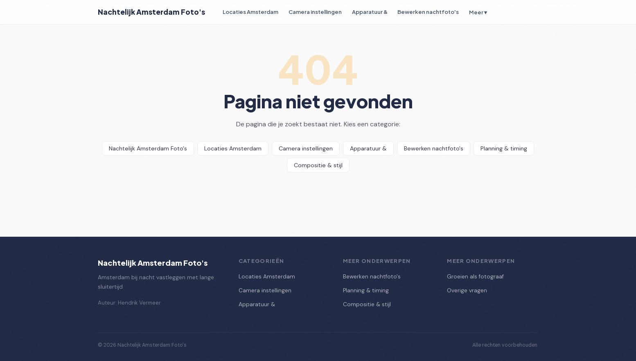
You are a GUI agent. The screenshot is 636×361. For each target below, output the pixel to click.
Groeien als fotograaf (475, 276)
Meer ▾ (478, 12)
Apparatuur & (370, 11)
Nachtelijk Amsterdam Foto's (151, 11)
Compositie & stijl (318, 165)
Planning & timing (503, 148)
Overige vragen (467, 290)
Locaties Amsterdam (250, 11)
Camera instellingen (315, 11)
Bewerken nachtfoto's (428, 11)
